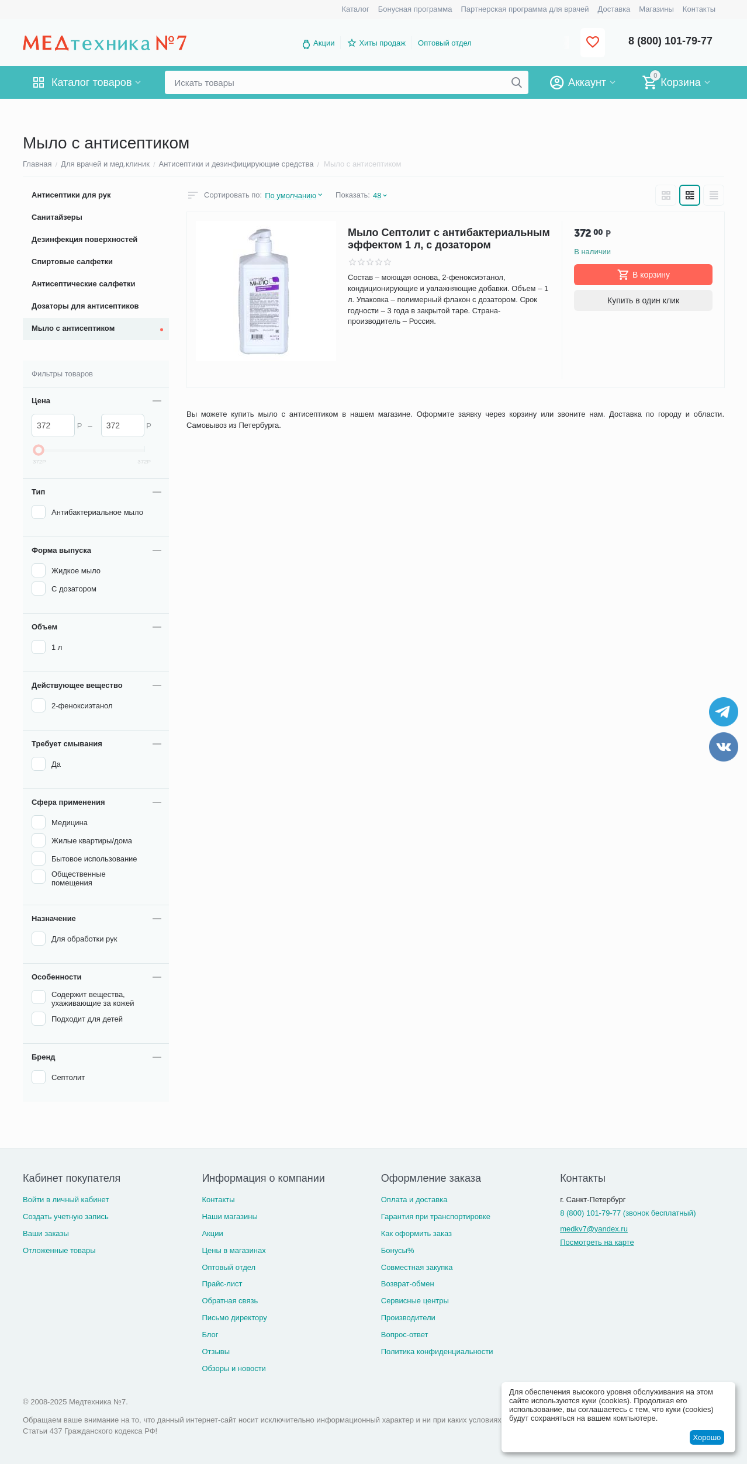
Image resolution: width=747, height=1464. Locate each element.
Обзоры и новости (234, 1368)
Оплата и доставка (414, 1199)
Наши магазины (229, 1216)
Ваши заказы (46, 1233)
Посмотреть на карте (597, 1242)
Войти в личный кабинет (66, 1199)
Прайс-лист (222, 1283)
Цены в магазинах (233, 1250)
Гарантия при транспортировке (435, 1216)
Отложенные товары (59, 1250)
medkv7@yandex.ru (594, 1228)
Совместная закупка (417, 1267)
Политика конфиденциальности (437, 1351)
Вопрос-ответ (404, 1334)
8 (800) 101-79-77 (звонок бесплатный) (628, 1213)
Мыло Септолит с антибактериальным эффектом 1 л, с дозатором (449, 239)
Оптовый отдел (445, 43)
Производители (408, 1317)
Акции (323, 43)
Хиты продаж (382, 43)
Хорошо (707, 1437)
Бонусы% (397, 1250)
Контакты (218, 1199)
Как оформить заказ (416, 1233)
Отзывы (216, 1351)
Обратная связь (230, 1300)
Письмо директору (234, 1317)
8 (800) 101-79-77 (670, 41)
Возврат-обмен (407, 1283)
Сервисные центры (415, 1300)
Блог (210, 1334)
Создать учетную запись (66, 1216)
